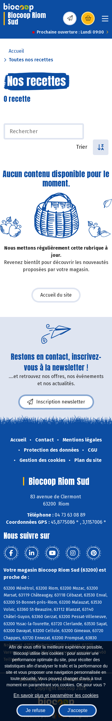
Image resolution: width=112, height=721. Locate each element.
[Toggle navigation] (105, 20)
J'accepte (77, 710)
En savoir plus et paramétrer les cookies (56, 695)
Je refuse (35, 710)
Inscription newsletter (56, 402)
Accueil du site (56, 295)
